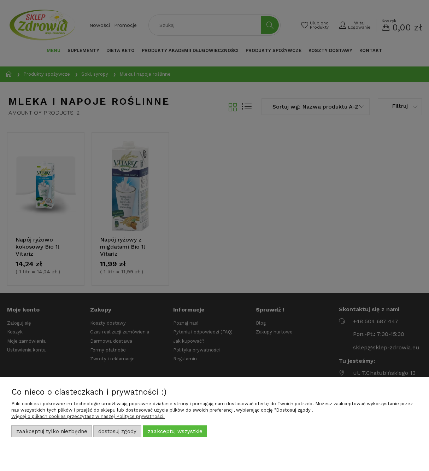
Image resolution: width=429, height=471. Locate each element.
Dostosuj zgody (117, 431)
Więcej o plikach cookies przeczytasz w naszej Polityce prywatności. (88, 416)
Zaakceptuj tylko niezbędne (51, 431)
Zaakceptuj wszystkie (175, 431)
